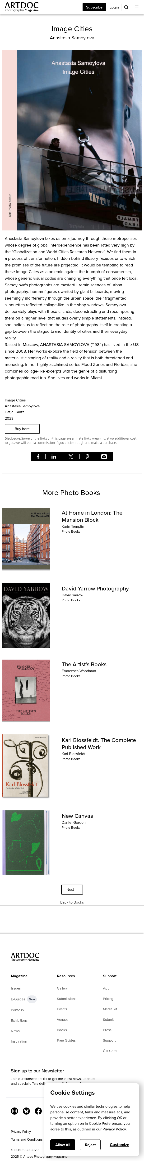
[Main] (19, 7)
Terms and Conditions (27, 1139)
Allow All (62, 1145)
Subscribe (94, 7)
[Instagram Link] (14, 1111)
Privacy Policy (21, 1131)
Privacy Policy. (114, 1129)
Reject (90, 1145)
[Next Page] (72, 890)
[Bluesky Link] (26, 1111)
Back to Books (72, 902)
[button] (137, 7)
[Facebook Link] (38, 1111)
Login (114, 7)
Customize (119, 1145)
